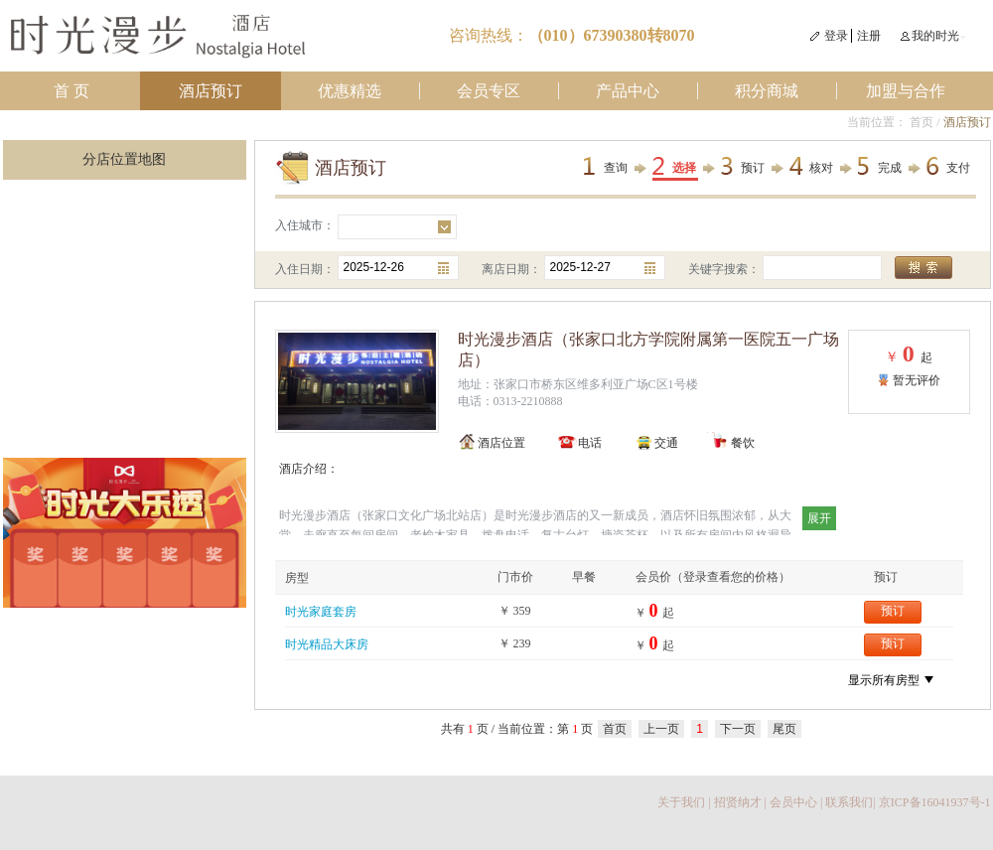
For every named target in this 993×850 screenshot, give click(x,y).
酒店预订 (210, 90)
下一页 (738, 729)
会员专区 (488, 90)
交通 (666, 443)
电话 (590, 443)
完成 (890, 168)
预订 (753, 168)
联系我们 (849, 802)
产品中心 (627, 90)
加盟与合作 (905, 90)
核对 (821, 168)
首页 (921, 122)
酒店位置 (501, 443)
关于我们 (681, 802)
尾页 (784, 729)
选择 (684, 168)
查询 (616, 168)
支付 (958, 168)
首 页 (71, 90)
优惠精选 (349, 90)
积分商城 (766, 90)
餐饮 (743, 443)
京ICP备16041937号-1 (935, 802)
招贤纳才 (738, 802)
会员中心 (793, 802)
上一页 (661, 729)
